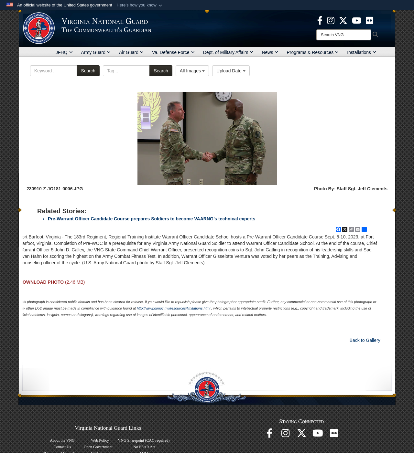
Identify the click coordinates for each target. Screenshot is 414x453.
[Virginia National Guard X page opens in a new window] (343, 20)
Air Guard (131, 52)
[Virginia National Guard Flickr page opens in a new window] (369, 20)
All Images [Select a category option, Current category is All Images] (192, 70)
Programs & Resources (313, 52)
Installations (361, 52)
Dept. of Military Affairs (228, 52)
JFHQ (64, 52)
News (270, 52)
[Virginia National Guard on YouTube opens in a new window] (356, 20)
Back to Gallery (365, 340)
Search (88, 70)
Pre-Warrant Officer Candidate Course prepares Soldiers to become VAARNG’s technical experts (151, 218)
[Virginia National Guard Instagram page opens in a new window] (330, 20)
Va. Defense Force (173, 52)
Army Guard (96, 52)
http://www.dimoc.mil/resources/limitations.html (173, 308)
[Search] (343, 34)
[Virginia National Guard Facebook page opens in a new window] (319, 20)
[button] (139, 5)
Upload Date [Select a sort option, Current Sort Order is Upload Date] (230, 70)
